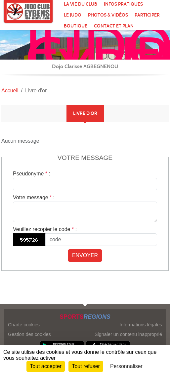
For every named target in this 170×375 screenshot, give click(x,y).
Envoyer (85, 255)
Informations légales (140, 324)
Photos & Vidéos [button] (108, 15)
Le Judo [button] (72, 15)
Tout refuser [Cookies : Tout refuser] (86, 366)
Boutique (75, 26)
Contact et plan (114, 26)
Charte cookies (24, 324)
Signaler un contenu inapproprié (128, 334)
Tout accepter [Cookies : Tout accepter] (46, 366)
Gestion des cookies (29, 334)
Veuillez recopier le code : (45, 229)
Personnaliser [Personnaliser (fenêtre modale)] (126, 366)
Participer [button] (147, 15)
